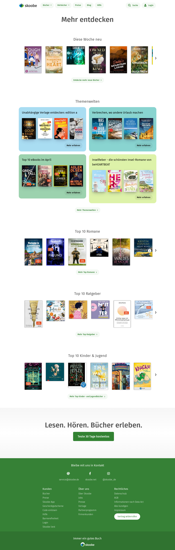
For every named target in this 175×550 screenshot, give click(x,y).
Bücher (46, 5)
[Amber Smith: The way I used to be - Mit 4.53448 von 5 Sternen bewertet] (99, 376)
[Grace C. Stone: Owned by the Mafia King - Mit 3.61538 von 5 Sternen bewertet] (97, 59)
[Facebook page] (90, 476)
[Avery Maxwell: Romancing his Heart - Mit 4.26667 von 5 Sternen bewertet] (54, 59)
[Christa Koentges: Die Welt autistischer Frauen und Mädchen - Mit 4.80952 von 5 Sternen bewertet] (78, 309)
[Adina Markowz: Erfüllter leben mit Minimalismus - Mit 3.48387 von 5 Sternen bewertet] (122, 314)
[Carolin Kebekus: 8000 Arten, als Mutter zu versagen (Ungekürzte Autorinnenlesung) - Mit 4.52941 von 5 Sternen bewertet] (100, 309)
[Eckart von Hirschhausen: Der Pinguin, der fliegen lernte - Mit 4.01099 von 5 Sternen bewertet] (144, 309)
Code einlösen (50, 510)
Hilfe (99, 5)
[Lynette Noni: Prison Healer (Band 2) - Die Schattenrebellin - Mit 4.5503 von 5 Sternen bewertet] (77, 375)
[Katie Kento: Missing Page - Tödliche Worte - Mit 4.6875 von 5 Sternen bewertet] (33, 376)
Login (148, 5)
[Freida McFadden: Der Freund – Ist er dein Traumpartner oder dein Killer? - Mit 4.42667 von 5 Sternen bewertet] (55, 252)
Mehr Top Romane (87, 272)
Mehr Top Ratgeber (87, 334)
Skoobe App (49, 502)
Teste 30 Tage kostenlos (93, 436)
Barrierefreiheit (50, 518)
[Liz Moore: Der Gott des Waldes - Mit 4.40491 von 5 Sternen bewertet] (121, 252)
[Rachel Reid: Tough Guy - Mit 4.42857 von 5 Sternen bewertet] (33, 59)
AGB (116, 497)
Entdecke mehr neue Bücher (87, 80)
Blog (89, 5)
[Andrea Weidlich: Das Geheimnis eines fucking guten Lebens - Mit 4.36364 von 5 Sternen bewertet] (33, 314)
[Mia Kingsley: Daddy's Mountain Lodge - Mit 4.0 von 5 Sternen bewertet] (118, 59)
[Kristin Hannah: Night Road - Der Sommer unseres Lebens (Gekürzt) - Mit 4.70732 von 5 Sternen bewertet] (143, 247)
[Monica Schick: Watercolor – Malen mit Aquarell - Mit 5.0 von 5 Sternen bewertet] (55, 310)
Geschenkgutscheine (53, 506)
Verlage (82, 506)
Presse (81, 502)
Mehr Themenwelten (87, 210)
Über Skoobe (84, 493)
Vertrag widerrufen (127, 516)
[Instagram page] (109, 476)
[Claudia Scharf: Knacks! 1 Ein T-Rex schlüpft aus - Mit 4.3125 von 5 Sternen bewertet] (142, 376)
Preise (78, 5)
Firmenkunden (85, 514)
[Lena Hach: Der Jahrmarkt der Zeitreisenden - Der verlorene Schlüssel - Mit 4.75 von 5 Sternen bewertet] (121, 376)
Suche (133, 5)
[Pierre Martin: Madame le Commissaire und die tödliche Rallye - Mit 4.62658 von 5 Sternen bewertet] (33, 252)
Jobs (80, 497)
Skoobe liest (49, 526)
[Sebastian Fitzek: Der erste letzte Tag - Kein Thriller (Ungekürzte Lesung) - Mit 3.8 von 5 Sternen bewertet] (99, 247)
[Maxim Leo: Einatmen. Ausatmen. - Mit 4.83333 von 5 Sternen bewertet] (139, 59)
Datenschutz (120, 493)
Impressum (120, 510)
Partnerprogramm (87, 510)
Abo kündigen (121, 506)
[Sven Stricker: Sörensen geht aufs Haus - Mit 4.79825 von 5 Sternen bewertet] (77, 252)
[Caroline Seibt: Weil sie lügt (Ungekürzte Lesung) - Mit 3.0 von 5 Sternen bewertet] (75, 55)
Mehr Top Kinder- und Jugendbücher (87, 396)
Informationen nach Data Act (128, 502)
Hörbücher (62, 5)
